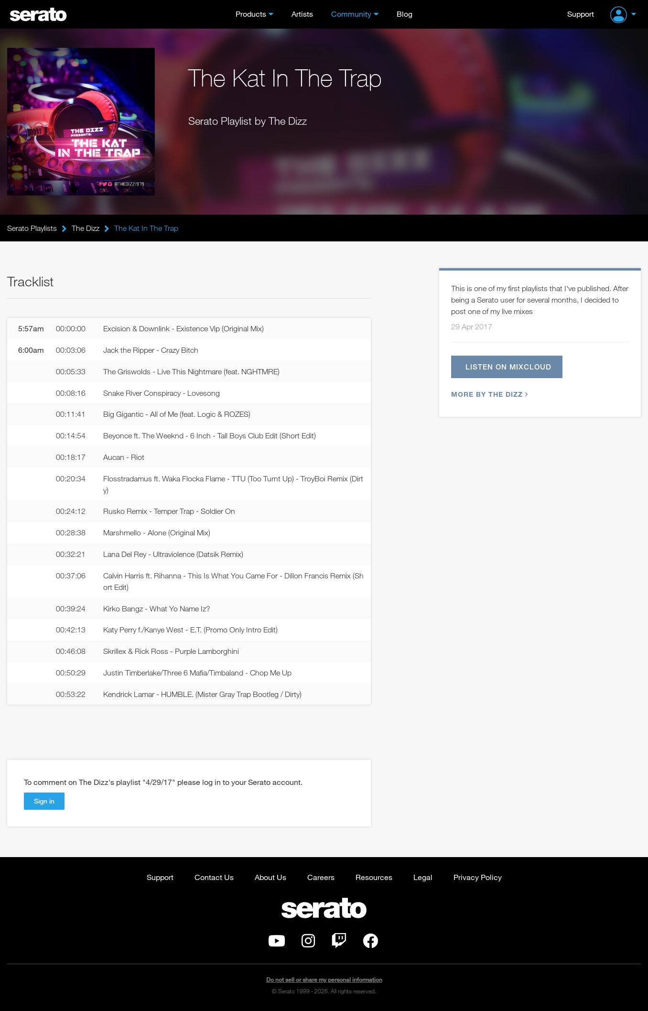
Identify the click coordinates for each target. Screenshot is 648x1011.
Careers (321, 876)
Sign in (44, 801)
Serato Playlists (32, 228)
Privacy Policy (478, 876)
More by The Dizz (488, 394)
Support (580, 13)
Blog (404, 13)
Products (251, 13)
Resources (374, 876)
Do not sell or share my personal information (324, 979)
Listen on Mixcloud (508, 366)
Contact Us (214, 876)
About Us (270, 876)
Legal (422, 876)
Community (351, 13)
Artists (302, 13)
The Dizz (85, 228)
